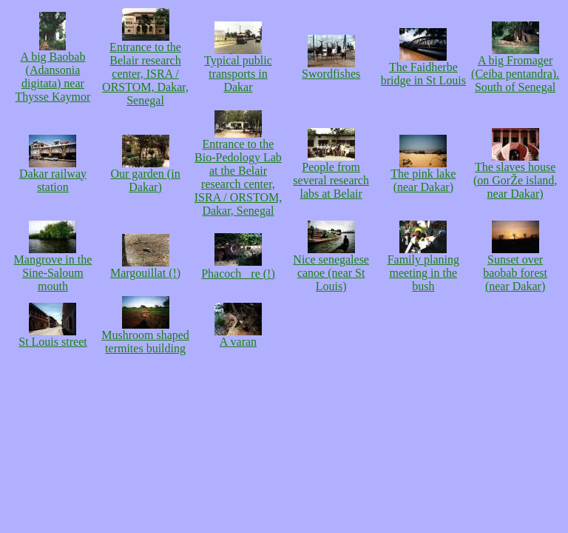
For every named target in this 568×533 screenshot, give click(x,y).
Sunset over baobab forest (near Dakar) (515, 267)
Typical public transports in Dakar (238, 68)
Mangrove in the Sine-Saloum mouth (53, 267)
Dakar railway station (53, 175)
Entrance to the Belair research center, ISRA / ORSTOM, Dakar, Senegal (145, 68)
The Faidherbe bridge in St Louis (423, 68)
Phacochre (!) (238, 267)
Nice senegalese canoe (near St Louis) (331, 267)
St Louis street (52, 336)
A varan (238, 336)
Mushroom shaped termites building (145, 336)
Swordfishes (331, 68)
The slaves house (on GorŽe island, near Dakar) (515, 175)
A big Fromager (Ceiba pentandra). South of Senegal (515, 68)
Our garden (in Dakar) (145, 175)
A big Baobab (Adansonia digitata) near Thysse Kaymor (53, 71)
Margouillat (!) (145, 267)
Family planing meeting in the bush (423, 267)
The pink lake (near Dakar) (423, 175)
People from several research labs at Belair (331, 175)
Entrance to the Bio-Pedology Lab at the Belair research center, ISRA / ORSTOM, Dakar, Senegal (238, 172)
